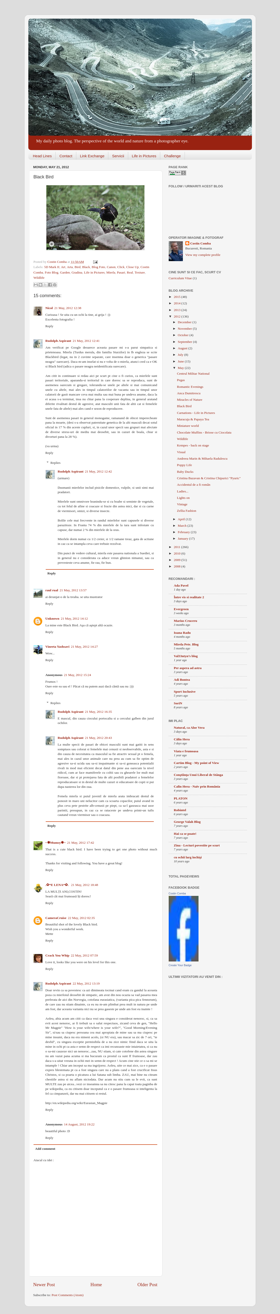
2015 (177, 297)
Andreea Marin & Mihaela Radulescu (202, 458)
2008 (177, 566)
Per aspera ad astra (188, 668)
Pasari (121, 272)
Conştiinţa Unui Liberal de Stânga (198, 775)
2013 (177, 310)
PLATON (181, 798)
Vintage (182, 504)
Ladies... (182, 491)
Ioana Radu (182, 633)
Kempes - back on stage (193, 445)
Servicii (118, 156)
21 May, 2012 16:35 (98, 712)
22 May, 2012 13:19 (86, 983)
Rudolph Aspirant (58, 341)
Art (63, 267)
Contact (65, 156)
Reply (49, 326)
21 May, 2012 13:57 (73, 590)
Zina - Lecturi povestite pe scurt (197, 845)
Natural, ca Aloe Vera (189, 727)
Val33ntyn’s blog (186, 656)
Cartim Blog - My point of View (196, 763)
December (185, 322)
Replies (55, 463)
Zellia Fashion (186, 511)
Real (130, 272)
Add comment (45, 1149)
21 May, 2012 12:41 (86, 341)
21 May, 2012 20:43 (98, 738)
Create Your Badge (180, 965)
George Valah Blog (187, 822)
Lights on (183, 498)
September (185, 342)
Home (96, 1284)
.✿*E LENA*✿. (57, 885)
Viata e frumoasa (186, 751)
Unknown (52, 618)
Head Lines (42, 156)
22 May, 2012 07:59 (84, 955)
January (183, 538)
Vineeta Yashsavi (57, 646)
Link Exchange (92, 156)
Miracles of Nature (189, 399)
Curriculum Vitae (180, 278)
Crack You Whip (57, 955)
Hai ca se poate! (185, 834)
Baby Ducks (185, 472)
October (184, 335)
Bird (77, 267)
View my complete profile (202, 255)
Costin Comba (57, 262)
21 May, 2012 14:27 (84, 646)
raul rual (51, 590)
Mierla (110, 272)
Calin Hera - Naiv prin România (197, 786)
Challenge (172, 156)
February (184, 532)
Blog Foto (98, 267)
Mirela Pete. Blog (186, 644)
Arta (70, 267)
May (181, 368)
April (182, 519)
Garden (65, 272)
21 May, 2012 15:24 (77, 675)
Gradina (77, 272)
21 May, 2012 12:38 (67, 308)
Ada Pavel (181, 585)
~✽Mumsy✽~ (55, 842)
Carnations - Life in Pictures (196, 413)
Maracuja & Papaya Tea (193, 419)
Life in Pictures (144, 156)
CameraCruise (56, 918)
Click (120, 267)
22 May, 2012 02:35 (81, 918)
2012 (177, 316)
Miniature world (188, 426)
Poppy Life (184, 465)
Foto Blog (51, 272)
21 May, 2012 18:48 (84, 885)
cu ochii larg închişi (188, 857)
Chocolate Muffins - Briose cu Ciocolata (204, 432)
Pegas (181, 380)
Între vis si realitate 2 (189, 597)
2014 (177, 303)
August (183, 348)
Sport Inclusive (185, 691)
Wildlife (39, 277)
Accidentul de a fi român (193, 484)
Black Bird (184, 406)
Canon (111, 267)
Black (86, 267)
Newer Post (44, 1284)
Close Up (132, 267)
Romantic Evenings (190, 387)
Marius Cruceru (185, 621)
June (181, 361)
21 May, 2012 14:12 (74, 618)
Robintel (180, 810)
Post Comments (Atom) (67, 1295)
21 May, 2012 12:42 (98, 471)
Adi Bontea (182, 679)
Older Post (147, 1284)
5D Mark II (51, 267)
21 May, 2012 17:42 (80, 842)
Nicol (49, 308)
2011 (177, 547)
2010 (177, 553)
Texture (140, 272)
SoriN (178, 703)
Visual (181, 452)
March (183, 525)
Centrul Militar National (193, 373)
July (181, 355)
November (185, 328)
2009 (177, 560)
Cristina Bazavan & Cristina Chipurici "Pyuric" (209, 478)
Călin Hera (182, 739)
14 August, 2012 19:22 (79, 1124)
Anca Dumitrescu (188, 393)
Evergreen (181, 609)
